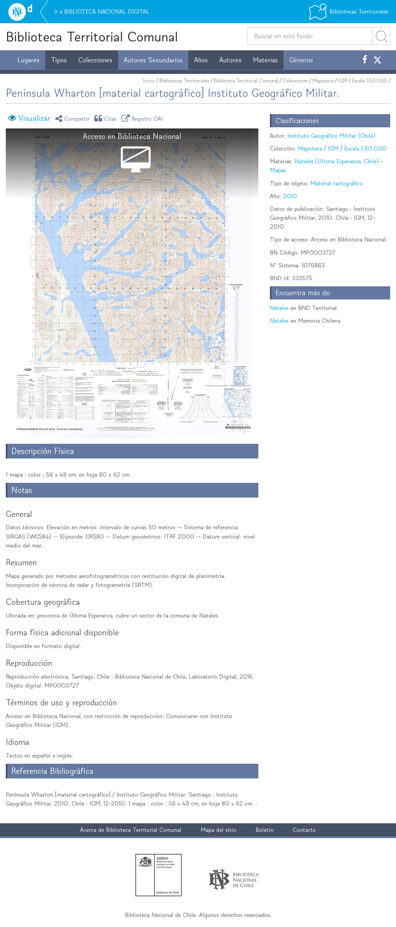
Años (201, 60)
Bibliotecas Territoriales (184, 80)
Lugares (28, 60)
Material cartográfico (337, 183)
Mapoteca (322, 80)
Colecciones (95, 60)
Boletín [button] (264, 829)
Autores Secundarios (153, 60)
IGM (342, 80)
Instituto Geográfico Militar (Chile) (331, 135)
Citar (106, 118)
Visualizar (34, 118)
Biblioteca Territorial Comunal (92, 36)
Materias (265, 60)
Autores (230, 60)
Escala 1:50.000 (369, 80)
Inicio (149, 80)
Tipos (59, 60)
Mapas (278, 170)
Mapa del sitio (218, 829)
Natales (279, 307)
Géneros (301, 60)
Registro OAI (143, 118)
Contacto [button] (304, 829)
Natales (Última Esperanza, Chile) (337, 161)
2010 (290, 196)
